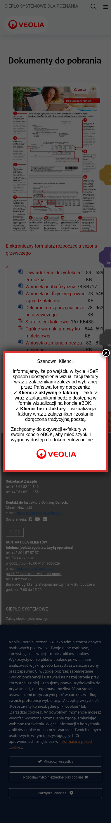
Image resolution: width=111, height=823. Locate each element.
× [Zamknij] (106, 353)
